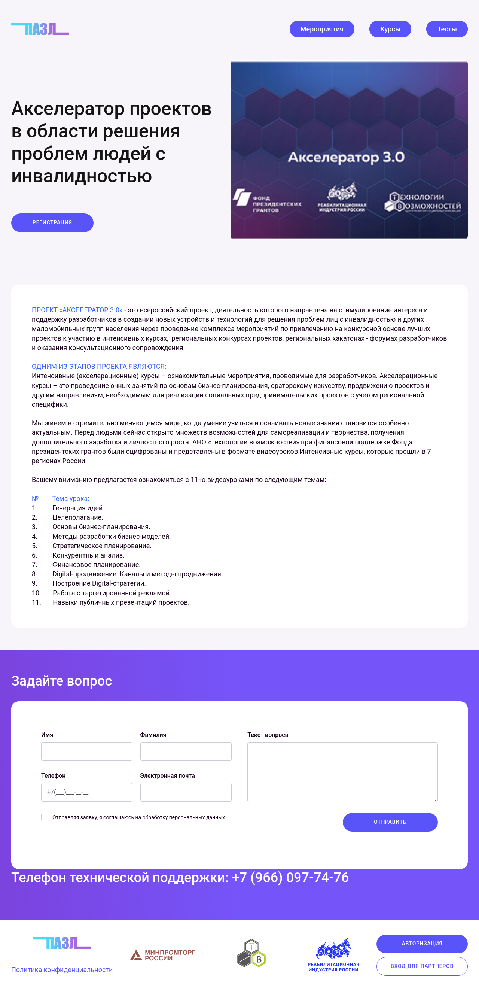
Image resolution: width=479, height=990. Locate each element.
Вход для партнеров (422, 966)
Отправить (390, 822)
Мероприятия (322, 29)
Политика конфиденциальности (62, 970)
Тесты (447, 29)
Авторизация (422, 944)
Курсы (390, 29)
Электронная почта (167, 775)
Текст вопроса (267, 734)
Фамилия (153, 734)
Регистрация (52, 222)
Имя (47, 734)
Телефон (53, 775)
